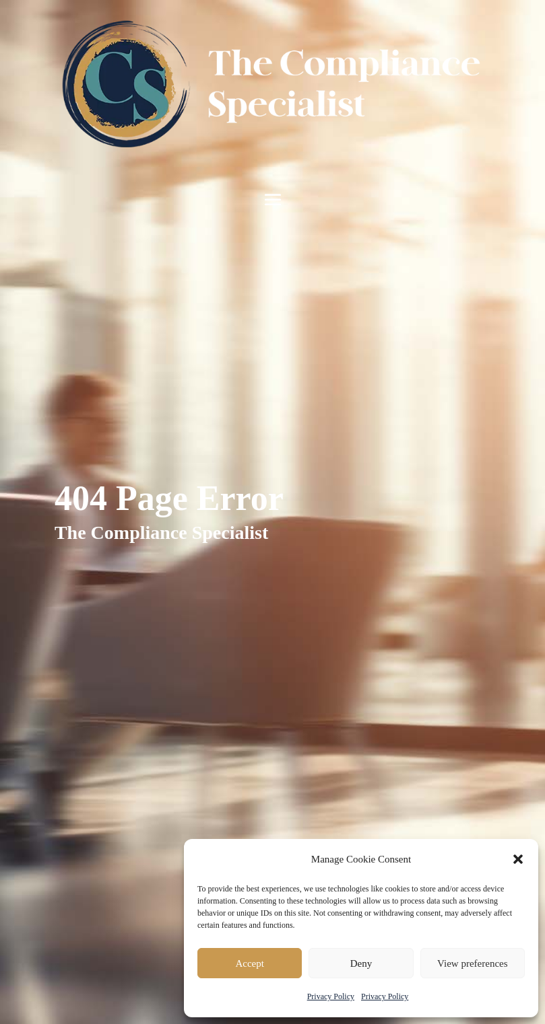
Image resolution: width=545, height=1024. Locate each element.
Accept (249, 963)
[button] (518, 859)
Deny (361, 963)
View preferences (472, 963)
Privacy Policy (330, 996)
